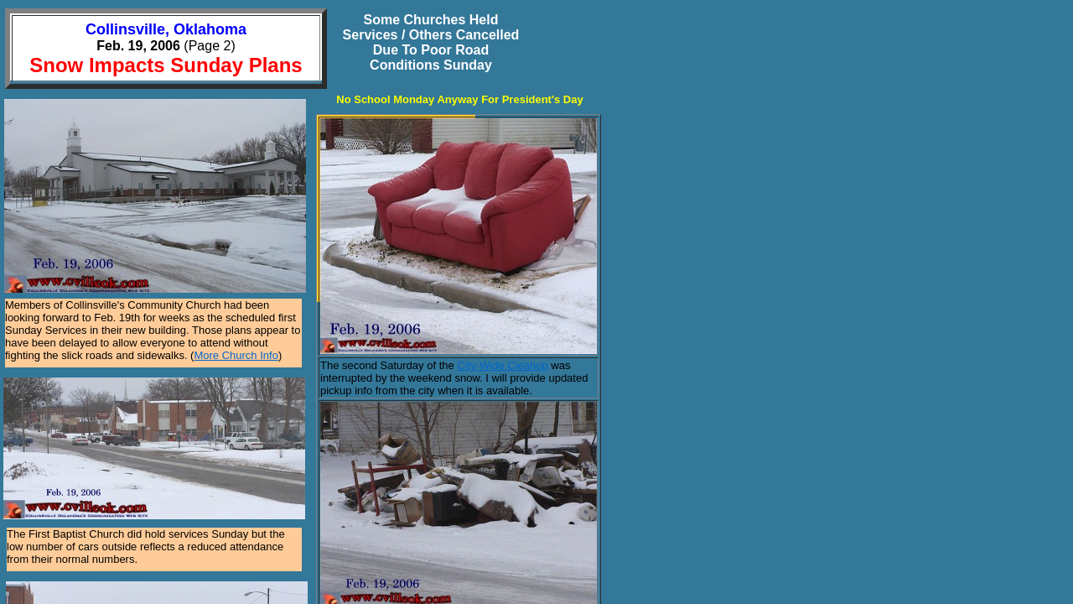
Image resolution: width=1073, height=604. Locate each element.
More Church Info (235, 355)
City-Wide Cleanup (502, 365)
